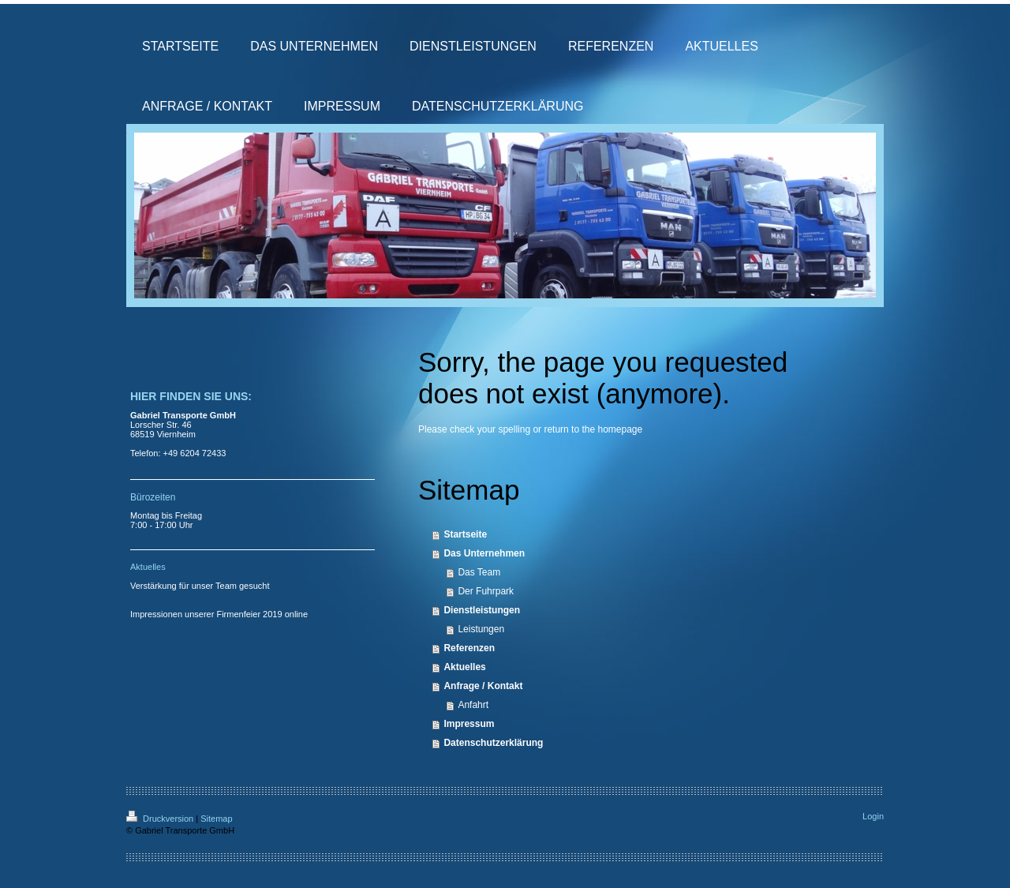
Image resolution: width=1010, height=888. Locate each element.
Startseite (465, 534)
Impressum (468, 723)
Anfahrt (473, 704)
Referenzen (469, 648)
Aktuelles (464, 667)
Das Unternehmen (484, 553)
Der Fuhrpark (486, 591)
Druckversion (161, 818)
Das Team (479, 572)
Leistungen (481, 629)
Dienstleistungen (481, 610)
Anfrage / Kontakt (482, 685)
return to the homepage (593, 429)
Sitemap (216, 818)
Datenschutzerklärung (493, 742)
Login (873, 816)
